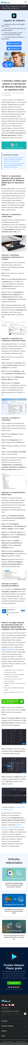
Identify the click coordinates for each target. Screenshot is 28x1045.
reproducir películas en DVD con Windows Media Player (12, 827)
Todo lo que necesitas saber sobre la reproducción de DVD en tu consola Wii (14, 937)
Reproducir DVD (14, 6)
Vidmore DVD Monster (8, 649)
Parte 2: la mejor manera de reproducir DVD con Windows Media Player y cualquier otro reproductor (14, 165)
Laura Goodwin (6, 93)
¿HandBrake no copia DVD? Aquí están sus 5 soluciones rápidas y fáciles (14, 911)
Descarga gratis (14, 43)
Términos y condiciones (7, 1041)
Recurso (7, 6)
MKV (16, 656)
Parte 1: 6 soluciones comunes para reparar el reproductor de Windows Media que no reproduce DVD (13, 159)
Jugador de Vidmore (14, 20)
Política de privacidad (21, 1041)
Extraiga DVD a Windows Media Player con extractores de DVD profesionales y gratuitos (14, 885)
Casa (2, 6)
